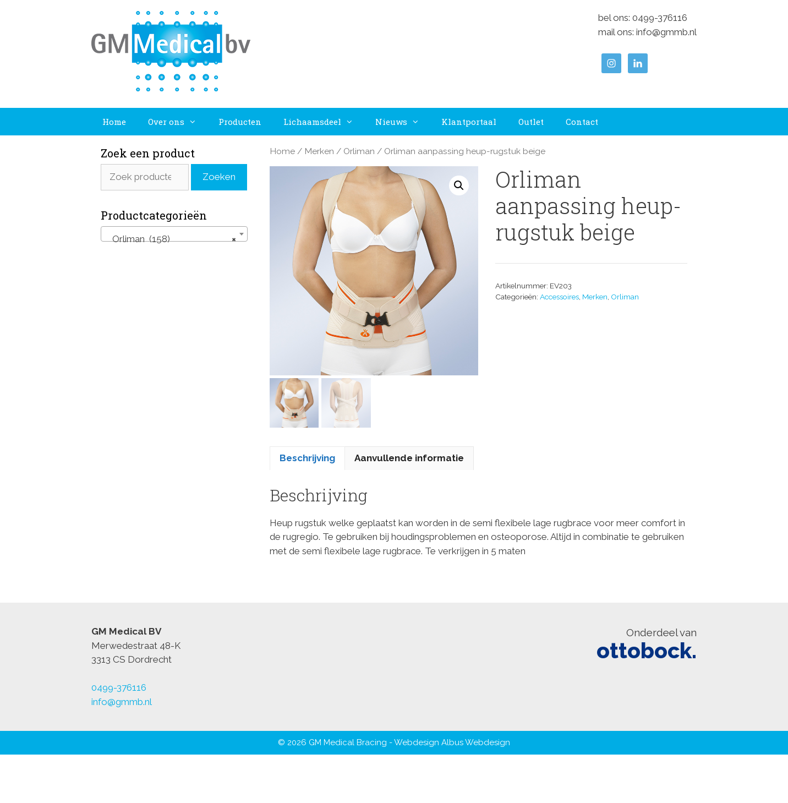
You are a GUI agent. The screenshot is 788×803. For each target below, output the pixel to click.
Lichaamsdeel (323, 121)
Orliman (359, 151)
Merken (319, 151)
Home (114, 121)
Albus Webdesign (475, 742)
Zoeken (219, 176)
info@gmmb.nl (666, 31)
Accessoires (559, 296)
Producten (239, 121)
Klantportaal (468, 121)
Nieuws (402, 121)
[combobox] (174, 234)
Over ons (177, 121)
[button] (459, 185)
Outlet (531, 121)
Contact (582, 121)
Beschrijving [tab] (307, 457)
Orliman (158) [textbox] (171, 239)
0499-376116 (659, 17)
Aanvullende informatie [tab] (409, 457)
